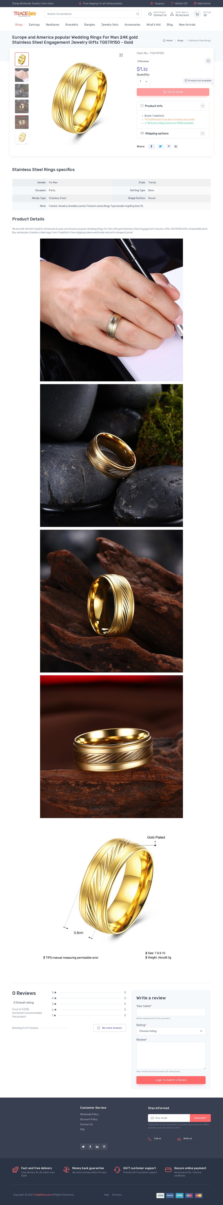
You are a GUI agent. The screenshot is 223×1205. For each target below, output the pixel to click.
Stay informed (158, 1108)
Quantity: (143, 74)
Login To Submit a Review (171, 1080)
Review (141, 1039)
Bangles (89, 24)
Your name (144, 1006)
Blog (170, 24)
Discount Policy (89, 1119)
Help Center (202, 3)
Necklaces (52, 24)
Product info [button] (151, 105)
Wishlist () (179, 3)
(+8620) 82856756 (160, 1144)
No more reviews (109, 1027)
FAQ (82, 1129)
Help (106, 1194)
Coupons (157, 3)
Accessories (132, 24)
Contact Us (86, 1124)
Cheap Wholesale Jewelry (26, 3)
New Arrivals (187, 24)
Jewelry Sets (109, 24)
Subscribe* (200, 1118)
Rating (141, 1025)
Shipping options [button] (154, 133)
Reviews (117, 1194)
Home (168, 40)
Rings (19, 24)
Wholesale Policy (89, 1114)
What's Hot (154, 24)
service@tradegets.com (197, 1142)
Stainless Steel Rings (199, 40)
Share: (141, 146)
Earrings (34, 24)
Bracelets (72, 24)
